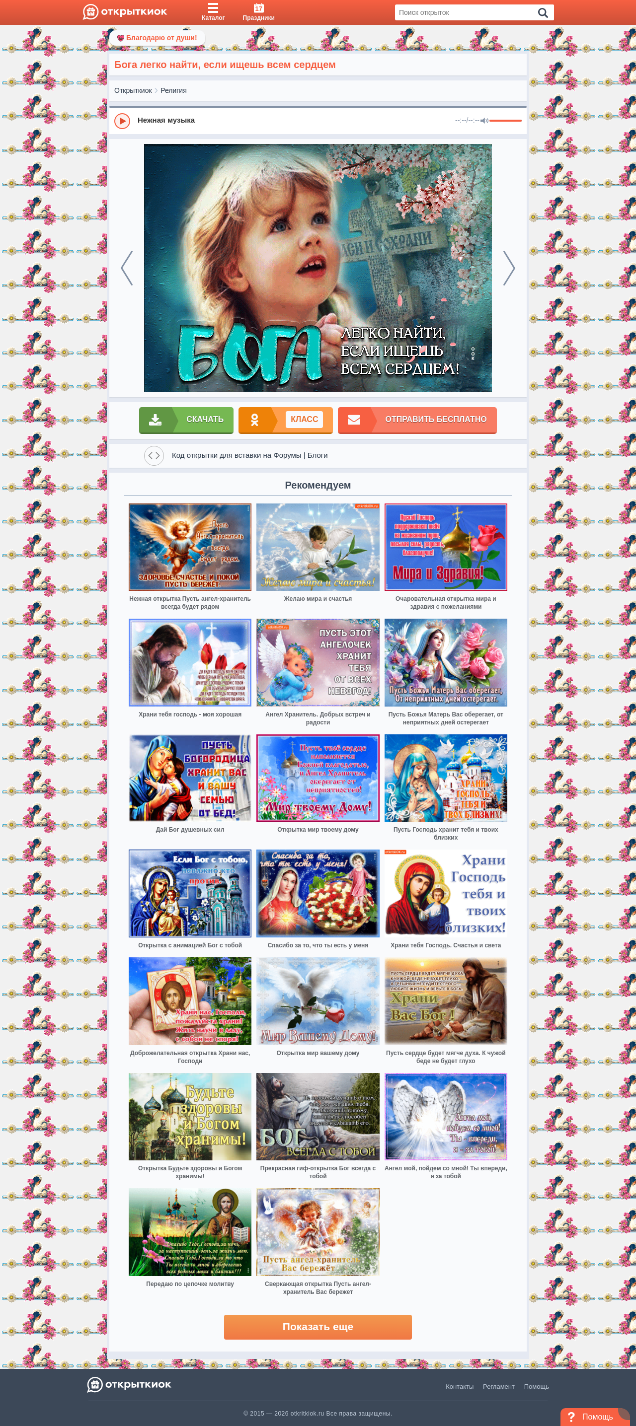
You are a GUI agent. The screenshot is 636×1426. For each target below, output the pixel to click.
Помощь (536, 1386)
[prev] (127, 268)
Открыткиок (133, 90)
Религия (173, 90)
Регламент (499, 1386)
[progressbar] (505, 121)
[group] (318, 120)
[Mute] (484, 121)
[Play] (122, 121)
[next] (509, 268)
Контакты (460, 1386)
